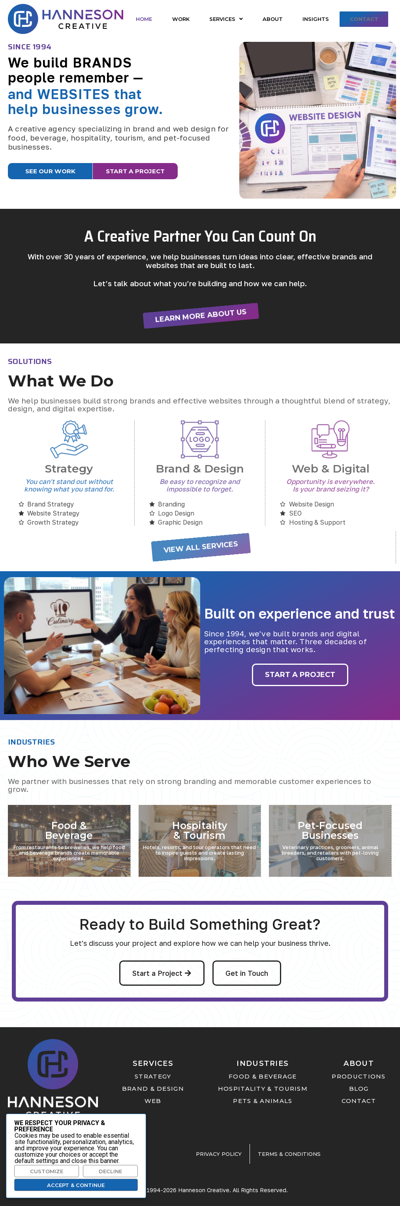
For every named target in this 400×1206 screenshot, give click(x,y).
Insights (313, 19)
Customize (46, 1171)
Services (225, 19)
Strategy (69, 468)
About (271, 19)
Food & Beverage (69, 829)
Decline (110, 1171)
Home (144, 19)
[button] (224, 19)
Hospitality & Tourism (199, 829)
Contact (363, 19)
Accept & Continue (76, 1185)
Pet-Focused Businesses (330, 829)
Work (180, 19)
